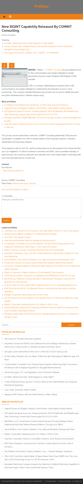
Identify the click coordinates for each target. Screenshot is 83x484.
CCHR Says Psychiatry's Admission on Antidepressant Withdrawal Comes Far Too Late (39, 276)
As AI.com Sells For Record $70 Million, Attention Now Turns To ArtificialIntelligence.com (40, 285)
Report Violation (22, 190)
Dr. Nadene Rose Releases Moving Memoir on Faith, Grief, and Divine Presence (36, 105)
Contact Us (77, 481)
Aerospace (24, 183)
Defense (15, 183)
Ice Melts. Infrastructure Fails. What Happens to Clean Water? (29, 43)
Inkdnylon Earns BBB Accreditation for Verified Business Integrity (30, 234)
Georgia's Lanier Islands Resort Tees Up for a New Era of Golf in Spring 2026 (35, 352)
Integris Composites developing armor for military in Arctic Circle (31, 304)
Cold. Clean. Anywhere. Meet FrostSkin (20, 390)
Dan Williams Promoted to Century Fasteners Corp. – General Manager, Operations (38, 451)
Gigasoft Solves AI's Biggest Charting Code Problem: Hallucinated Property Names (38, 108)
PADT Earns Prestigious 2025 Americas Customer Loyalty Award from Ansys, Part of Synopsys (38, 445)
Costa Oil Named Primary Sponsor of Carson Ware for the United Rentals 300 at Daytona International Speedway (40, 383)
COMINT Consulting (53, 70)
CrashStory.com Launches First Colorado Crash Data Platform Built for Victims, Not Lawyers (41, 231)
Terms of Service (65, 481)
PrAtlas (42, 6)
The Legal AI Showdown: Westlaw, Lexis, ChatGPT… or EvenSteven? (31, 53)
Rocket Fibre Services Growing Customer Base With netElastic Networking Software (38, 263)
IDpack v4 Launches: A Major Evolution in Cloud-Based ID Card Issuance (33, 272)
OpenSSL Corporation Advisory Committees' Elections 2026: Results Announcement (39, 439)
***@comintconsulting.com (13, 171)
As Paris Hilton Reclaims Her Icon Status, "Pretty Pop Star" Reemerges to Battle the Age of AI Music (41, 358)
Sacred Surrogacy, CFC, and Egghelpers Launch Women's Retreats (31, 372)
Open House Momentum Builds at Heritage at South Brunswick (29, 240)
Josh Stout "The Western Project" (17, 237)
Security (33, 183)
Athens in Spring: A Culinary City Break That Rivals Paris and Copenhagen (34, 250)
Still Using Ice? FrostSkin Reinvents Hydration (22, 339)
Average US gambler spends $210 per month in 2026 (26, 295)
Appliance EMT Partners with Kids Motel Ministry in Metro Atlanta (30, 394)
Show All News (8, 190)
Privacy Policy (51, 481)
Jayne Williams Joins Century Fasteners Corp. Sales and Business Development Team (39, 260)
